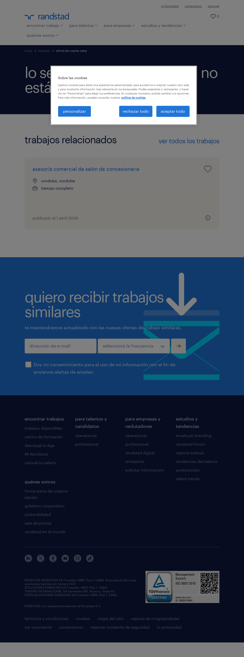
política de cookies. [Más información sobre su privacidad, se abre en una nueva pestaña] (133, 97)
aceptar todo (173, 111)
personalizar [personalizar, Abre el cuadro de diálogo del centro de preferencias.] (74, 111)
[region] (123, 95)
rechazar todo (136, 111)
